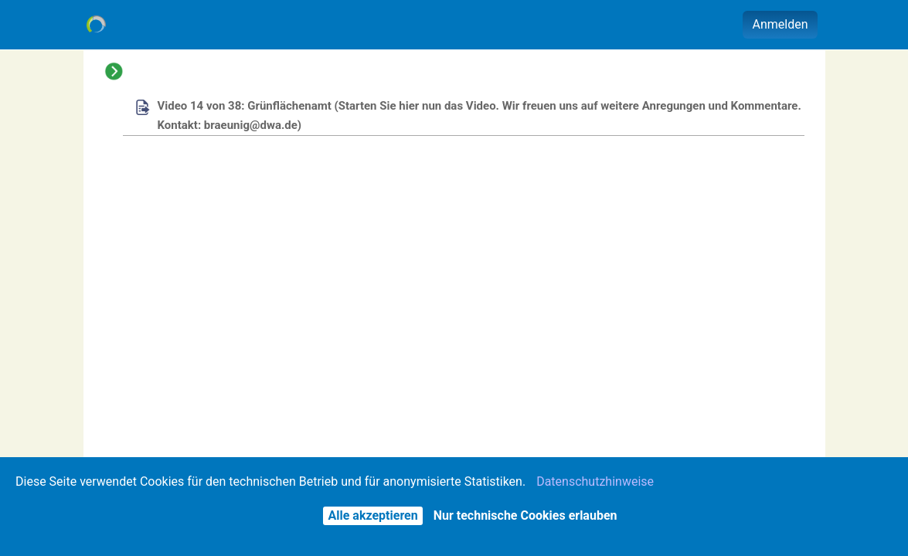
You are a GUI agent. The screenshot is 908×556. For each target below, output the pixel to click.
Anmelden (780, 24)
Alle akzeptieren (372, 515)
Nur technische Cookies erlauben (525, 515)
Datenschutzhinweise (595, 481)
